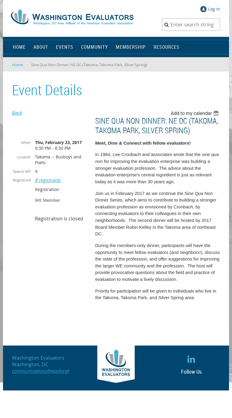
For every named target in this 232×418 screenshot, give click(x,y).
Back (17, 113)
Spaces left (22, 171)
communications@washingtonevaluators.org (58, 371)
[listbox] (195, 113)
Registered (22, 180)
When (26, 142)
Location (24, 157)
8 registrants (48, 180)
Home (17, 64)
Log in (214, 9)
